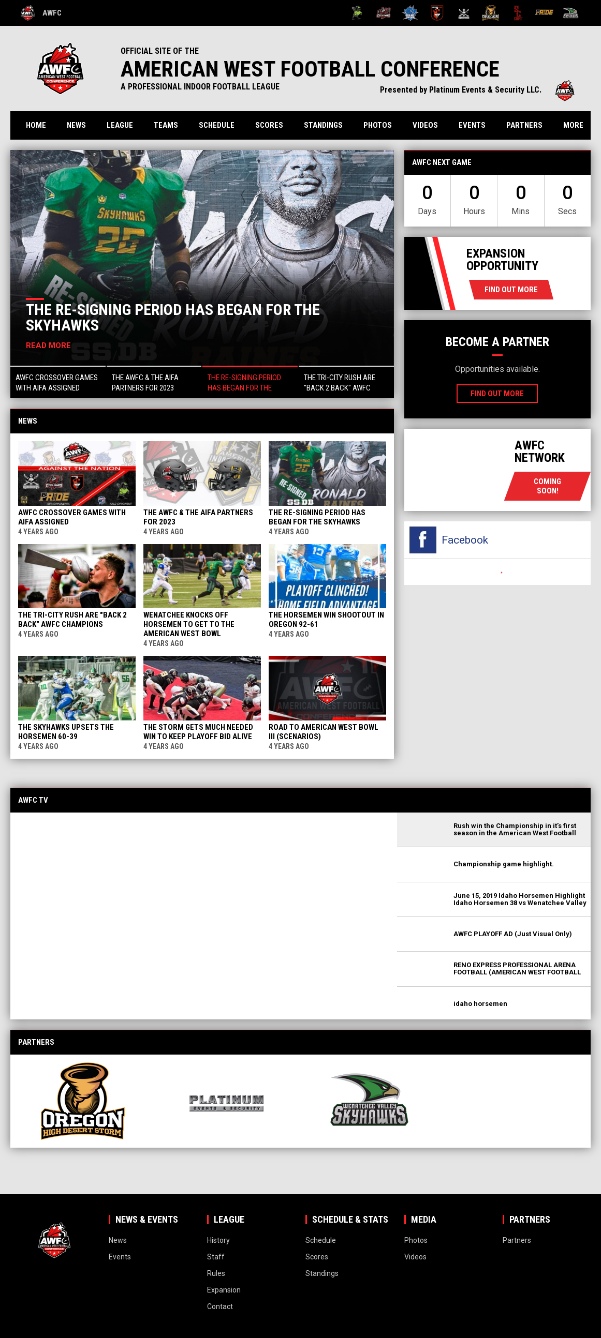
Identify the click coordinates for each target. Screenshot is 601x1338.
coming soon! (547, 486)
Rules (216, 1273)
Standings (323, 125)
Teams (166, 125)
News (76, 125)
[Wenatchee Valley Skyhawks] (570, 13)
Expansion (224, 1290)
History (218, 1240)
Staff (216, 1257)
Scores (269, 125)
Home (36, 125)
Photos (377, 125)
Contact (220, 1306)
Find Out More (511, 289)
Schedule (216, 125)
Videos (425, 125)
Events (472, 125)
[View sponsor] (86, 1101)
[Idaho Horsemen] (410, 13)
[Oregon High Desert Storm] (490, 13)
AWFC (41, 13)
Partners (524, 125)
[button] (58, 382)
